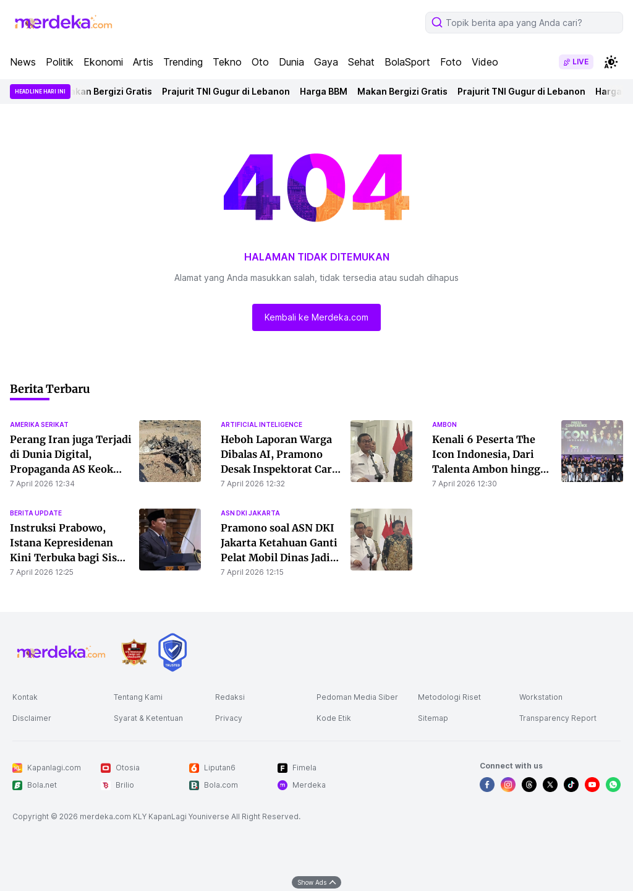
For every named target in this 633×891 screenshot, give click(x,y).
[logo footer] (61, 652)
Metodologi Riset (449, 697)
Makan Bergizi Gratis (109, 91)
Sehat (361, 62)
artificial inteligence (261, 424)
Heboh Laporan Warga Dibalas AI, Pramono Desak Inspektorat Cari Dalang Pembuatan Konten (278, 469)
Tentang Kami (138, 697)
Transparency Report (558, 718)
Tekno (227, 62)
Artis (143, 62)
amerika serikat (39, 424)
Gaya (326, 62)
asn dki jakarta (250, 513)
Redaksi (230, 697)
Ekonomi (103, 62)
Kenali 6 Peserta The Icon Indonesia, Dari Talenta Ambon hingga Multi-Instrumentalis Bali (489, 469)
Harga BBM (325, 91)
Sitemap (433, 718)
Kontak (25, 697)
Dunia (291, 62)
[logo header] (64, 22)
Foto (451, 62)
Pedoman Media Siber (357, 697)
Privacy (228, 718)
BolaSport (407, 62)
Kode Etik (333, 718)
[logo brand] (134, 652)
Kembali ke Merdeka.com (316, 317)
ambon (444, 424)
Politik (60, 62)
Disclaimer (31, 718)
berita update (36, 513)
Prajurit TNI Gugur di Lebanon (228, 91)
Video (485, 62)
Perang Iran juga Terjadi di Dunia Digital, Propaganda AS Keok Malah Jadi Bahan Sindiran (71, 469)
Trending (183, 62)
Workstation (541, 697)
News (23, 62)
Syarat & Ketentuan (148, 718)
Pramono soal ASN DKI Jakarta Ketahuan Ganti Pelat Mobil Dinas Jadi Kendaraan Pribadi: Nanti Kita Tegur (279, 557)
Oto (260, 62)
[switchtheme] (610, 62)
